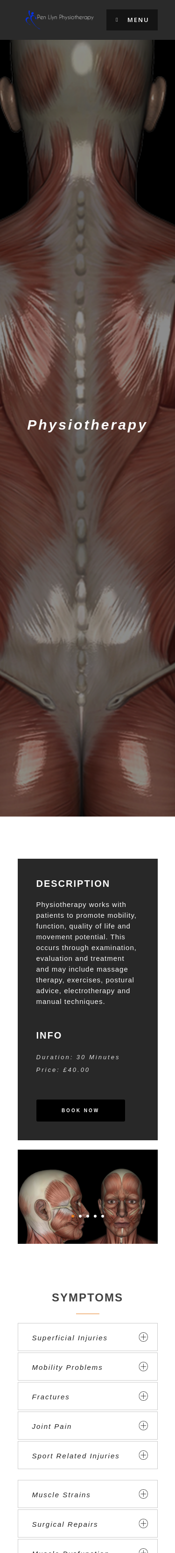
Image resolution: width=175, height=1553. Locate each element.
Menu (132, 19)
